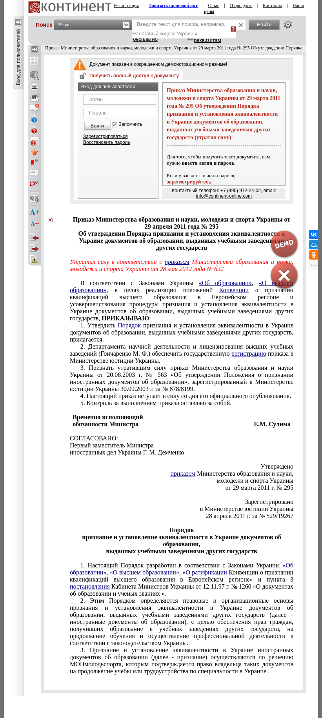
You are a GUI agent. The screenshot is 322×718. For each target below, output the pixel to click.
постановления (90, 586)
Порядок (129, 325)
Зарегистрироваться (105, 136)
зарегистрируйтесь (189, 182)
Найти (264, 24)
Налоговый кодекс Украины (164, 33)
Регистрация (126, 5)
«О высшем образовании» (144, 572)
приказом (177, 261)
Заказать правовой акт (173, 5)
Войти (97, 126)
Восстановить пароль (106, 142)
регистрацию (248, 353)
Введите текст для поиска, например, (179, 28)
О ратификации (206, 572)
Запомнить (130, 124)
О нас (213, 5)
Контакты (272, 5)
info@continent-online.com (224, 196)
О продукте (241, 5)
